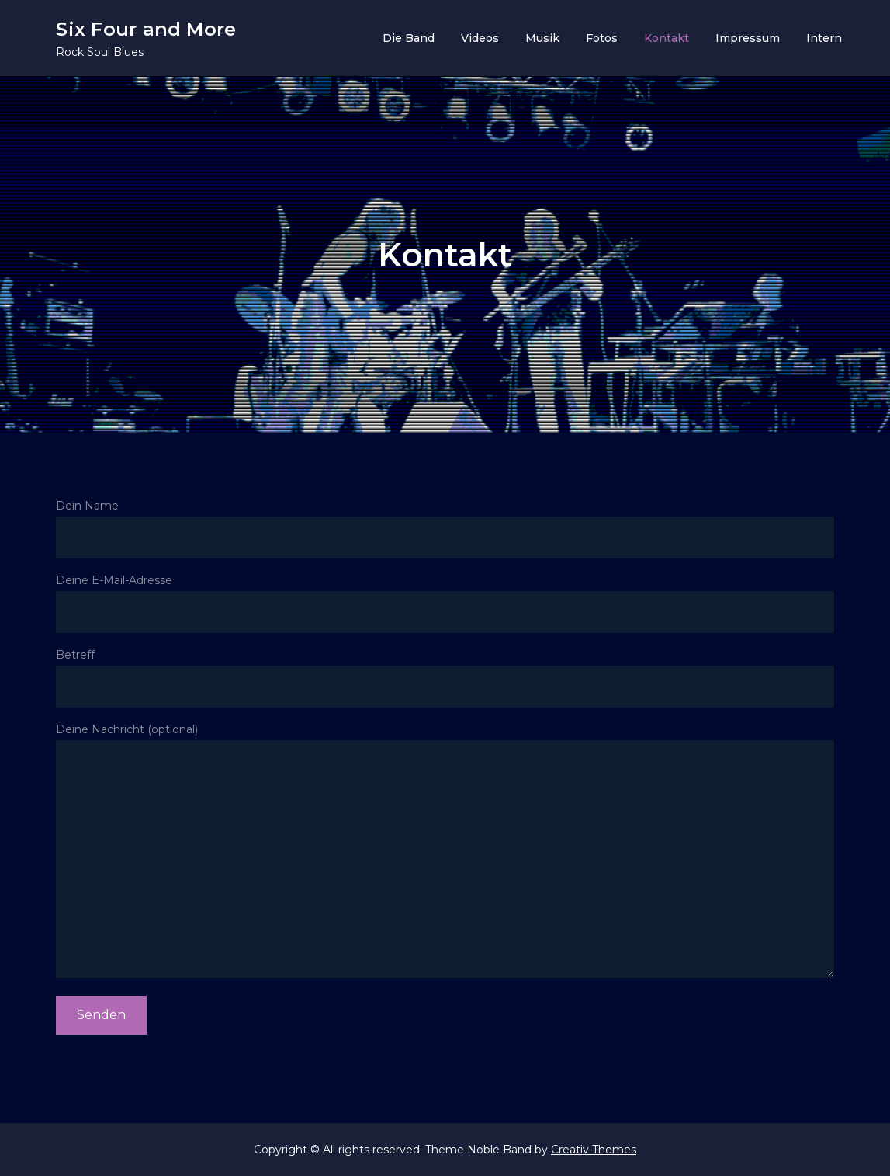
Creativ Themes (593, 1150)
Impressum (747, 38)
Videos (480, 38)
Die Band (409, 38)
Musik (542, 38)
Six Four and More (146, 29)
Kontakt (666, 38)
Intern (824, 38)
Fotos (602, 38)
